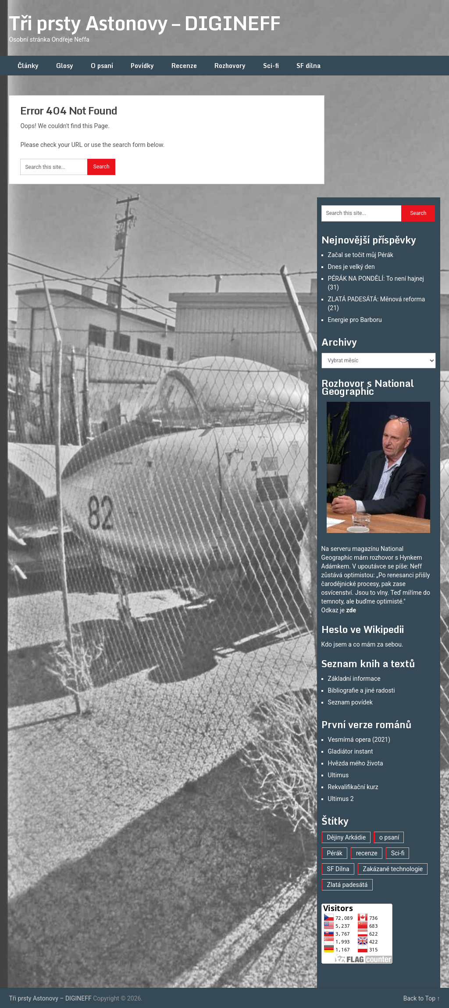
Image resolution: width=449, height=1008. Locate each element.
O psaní (102, 66)
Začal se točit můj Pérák (360, 254)
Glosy (64, 66)
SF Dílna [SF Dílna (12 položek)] (338, 868)
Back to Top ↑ (421, 998)
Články (28, 66)
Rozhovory (230, 66)
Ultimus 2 (341, 798)
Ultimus (338, 775)
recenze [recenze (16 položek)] (367, 853)
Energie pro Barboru (355, 319)
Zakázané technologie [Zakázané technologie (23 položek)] (393, 868)
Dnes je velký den (351, 266)
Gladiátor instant (350, 751)
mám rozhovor (373, 557)
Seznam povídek (350, 702)
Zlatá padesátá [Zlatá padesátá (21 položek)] (347, 884)
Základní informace (354, 678)
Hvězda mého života (355, 763)
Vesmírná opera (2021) (359, 739)
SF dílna (308, 66)
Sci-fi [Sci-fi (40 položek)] (398, 853)
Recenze (184, 66)
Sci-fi (271, 66)
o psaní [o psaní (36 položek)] (389, 837)
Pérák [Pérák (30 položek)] (334, 853)
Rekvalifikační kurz (353, 786)
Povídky (142, 66)
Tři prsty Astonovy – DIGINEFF (144, 23)
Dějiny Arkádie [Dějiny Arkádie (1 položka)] (346, 837)
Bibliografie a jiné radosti (361, 690)
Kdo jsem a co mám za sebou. (362, 644)
